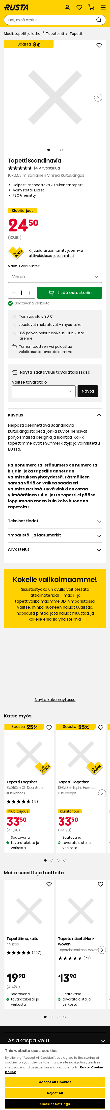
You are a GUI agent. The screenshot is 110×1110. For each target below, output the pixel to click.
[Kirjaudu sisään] (67, 7)
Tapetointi (55, 33)
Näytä (88, 391)
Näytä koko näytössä (55, 699)
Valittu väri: (24, 266)
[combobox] (50, 20)
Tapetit (76, 33)
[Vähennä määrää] (14, 293)
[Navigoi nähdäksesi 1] (48, 150)
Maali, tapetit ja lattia (22, 33)
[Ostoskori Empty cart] (91, 7)
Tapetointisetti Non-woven (81, 944)
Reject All (55, 1093)
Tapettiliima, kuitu (29, 941)
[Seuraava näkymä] (98, 98)
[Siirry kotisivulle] (16, 7)
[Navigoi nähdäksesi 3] (61, 150)
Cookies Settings (55, 1104)
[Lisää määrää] (29, 293)
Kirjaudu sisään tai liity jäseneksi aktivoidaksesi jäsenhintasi (56, 253)
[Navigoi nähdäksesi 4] (64, 860)
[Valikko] (103, 7)
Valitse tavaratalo (29, 382)
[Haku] (100, 20)
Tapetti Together (29, 787)
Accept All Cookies (55, 1082)
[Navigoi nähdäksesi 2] (55, 150)
